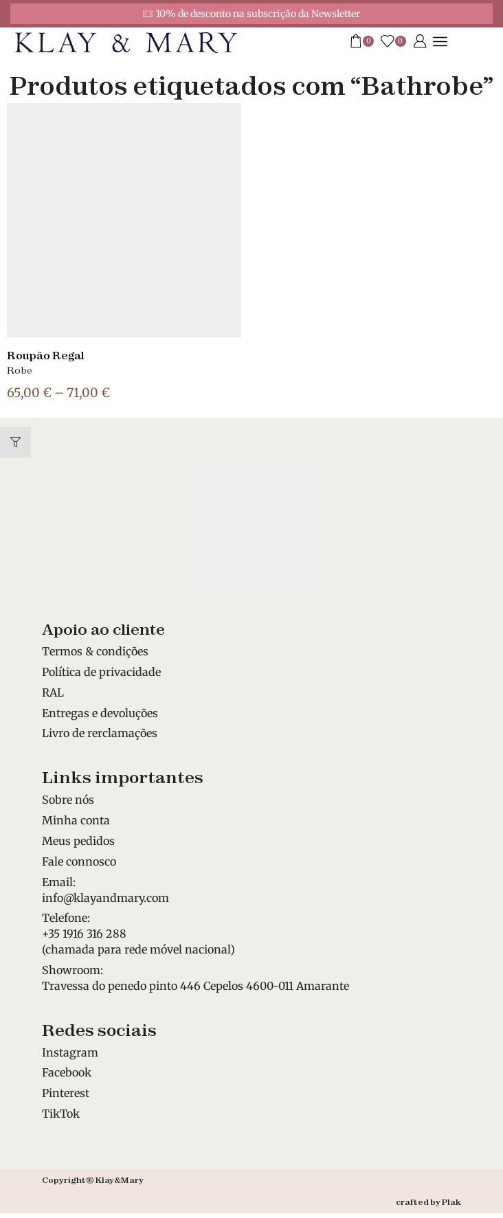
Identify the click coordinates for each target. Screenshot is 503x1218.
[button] (15, 442)
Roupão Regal (46, 355)
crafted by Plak (428, 1202)
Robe (19, 370)
